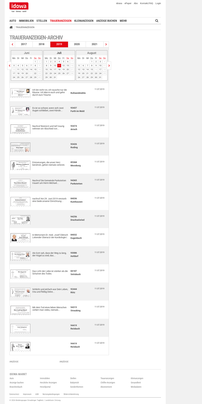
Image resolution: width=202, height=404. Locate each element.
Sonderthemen (76, 387)
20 (27, 73)
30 (51, 77)
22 (35, 73)
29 (35, 77)
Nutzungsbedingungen (51, 394)
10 (55, 65)
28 (31, 77)
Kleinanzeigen (83, 20)
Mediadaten (136, 387)
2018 (41, 44)
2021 (94, 44)
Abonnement (106, 387)
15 (35, 69)
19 (22, 73)
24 (14, 77)
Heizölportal (45, 387)
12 (22, 69)
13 (27, 69)
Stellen (41, 20)
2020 (77, 44)
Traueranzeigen (60, 20)
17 (14, 73)
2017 (24, 44)
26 (22, 77)
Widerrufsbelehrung (71, 394)
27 (27, 77)
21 (87, 73)
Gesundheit (136, 382)
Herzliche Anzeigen (48, 382)
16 (51, 69)
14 (31, 69)
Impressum (27, 394)
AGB (37, 394)
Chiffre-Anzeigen (108, 382)
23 (51, 73)
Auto (12, 20)
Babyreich (74, 382)
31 (55, 77)
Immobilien (26, 20)
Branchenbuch (16, 387)
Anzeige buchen (106, 20)
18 (18, 73)
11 (18, 69)
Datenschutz (14, 394)
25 (18, 77)
